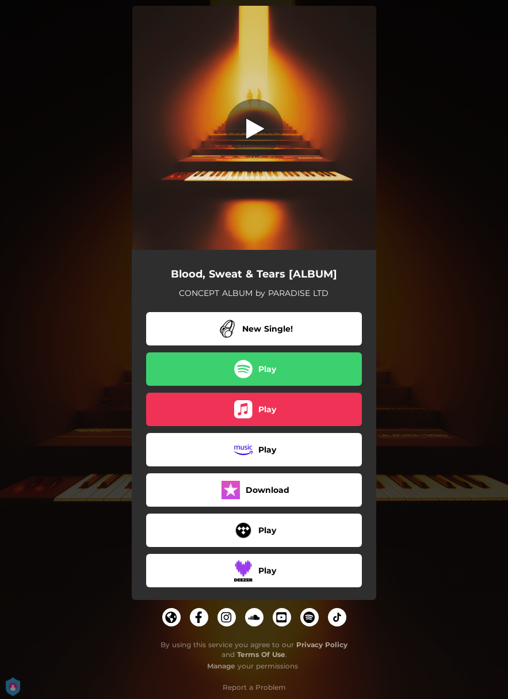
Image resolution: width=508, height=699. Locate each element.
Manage (221, 666)
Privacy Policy (321, 644)
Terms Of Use (261, 654)
